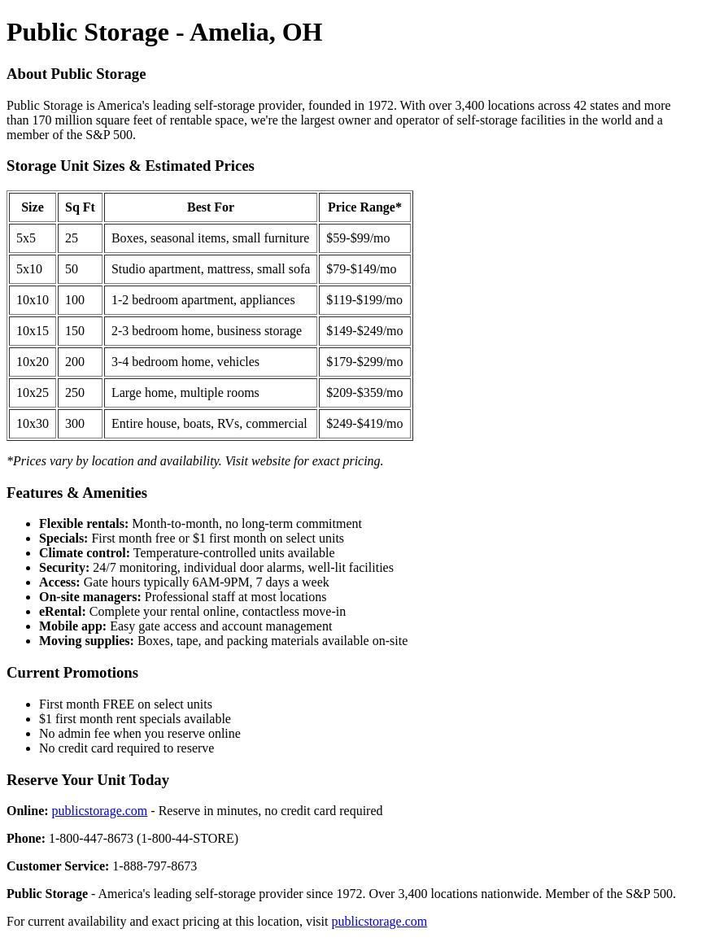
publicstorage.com (100, 811)
